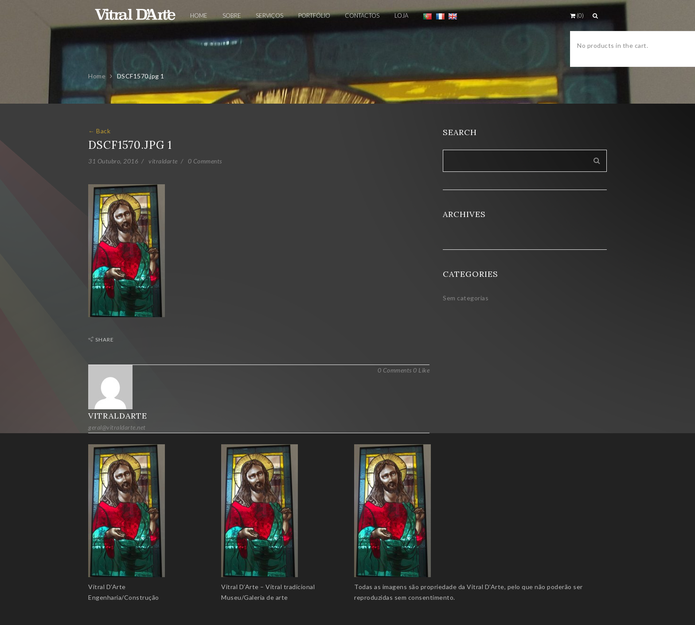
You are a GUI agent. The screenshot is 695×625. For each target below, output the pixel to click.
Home (96, 76)
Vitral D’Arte (107, 586)
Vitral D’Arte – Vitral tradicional (268, 586)
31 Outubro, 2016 (113, 161)
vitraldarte (163, 161)
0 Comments (205, 161)
